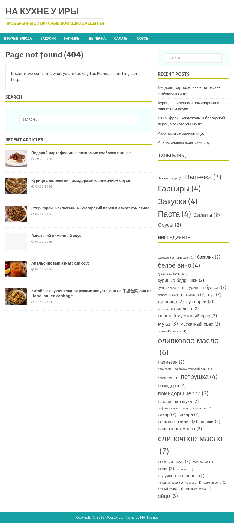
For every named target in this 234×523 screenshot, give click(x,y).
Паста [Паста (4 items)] (174, 214)
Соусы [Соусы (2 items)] (169, 225)
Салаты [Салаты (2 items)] (206, 215)
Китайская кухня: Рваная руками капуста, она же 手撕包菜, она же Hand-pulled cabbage (91, 293)
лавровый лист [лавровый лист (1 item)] (170, 295)
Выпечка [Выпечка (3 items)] (203, 177)
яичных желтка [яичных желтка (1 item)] (198, 489)
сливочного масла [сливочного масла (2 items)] (180, 429)
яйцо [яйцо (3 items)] (168, 496)
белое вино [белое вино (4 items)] (179, 266)
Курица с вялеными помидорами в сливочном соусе (80, 180)
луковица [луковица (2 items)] (171, 301)
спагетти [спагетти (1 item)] (184, 469)
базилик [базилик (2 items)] (208, 257)
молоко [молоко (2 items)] (188, 308)
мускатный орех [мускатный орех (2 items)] (200, 324)
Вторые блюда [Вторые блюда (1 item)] (170, 178)
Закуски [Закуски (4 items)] (177, 201)
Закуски (48, 38)
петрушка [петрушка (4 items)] (199, 377)
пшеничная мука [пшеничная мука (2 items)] (178, 401)
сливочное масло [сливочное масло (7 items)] (190, 446)
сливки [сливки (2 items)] (209, 421)
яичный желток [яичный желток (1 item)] (170, 489)
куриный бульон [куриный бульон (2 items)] (206, 287)
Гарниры (72, 38)
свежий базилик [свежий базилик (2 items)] (177, 421)
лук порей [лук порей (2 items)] (199, 301)
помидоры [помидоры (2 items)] (171, 385)
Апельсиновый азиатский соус (60, 263)
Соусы (143, 38)
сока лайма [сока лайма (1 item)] (203, 462)
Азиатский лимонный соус (56, 236)
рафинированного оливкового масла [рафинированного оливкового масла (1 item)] (185, 408)
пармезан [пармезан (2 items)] (171, 362)
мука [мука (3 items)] (168, 324)
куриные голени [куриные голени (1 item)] (171, 288)
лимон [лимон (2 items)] (195, 294)
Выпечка (97, 38)
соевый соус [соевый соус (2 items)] (174, 461)
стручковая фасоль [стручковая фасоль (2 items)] (181, 476)
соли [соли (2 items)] (166, 468)
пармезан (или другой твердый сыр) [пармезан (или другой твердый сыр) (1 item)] (185, 369)
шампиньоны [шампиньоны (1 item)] (215, 482)
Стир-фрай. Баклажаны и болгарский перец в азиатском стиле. (91, 208)
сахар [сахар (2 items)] (167, 414)
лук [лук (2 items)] (214, 294)
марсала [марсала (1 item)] (166, 309)
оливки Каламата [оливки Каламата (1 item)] (172, 331)
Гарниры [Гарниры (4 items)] (179, 189)
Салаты (121, 38)
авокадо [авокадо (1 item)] (166, 257)
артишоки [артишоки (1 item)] (185, 257)
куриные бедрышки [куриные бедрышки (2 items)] (181, 280)
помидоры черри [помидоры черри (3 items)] (183, 393)
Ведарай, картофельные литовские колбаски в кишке (81, 153)
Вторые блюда (18, 38)
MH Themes (149, 517)
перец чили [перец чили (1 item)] (168, 378)
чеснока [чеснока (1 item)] (193, 482)
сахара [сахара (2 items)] (189, 414)
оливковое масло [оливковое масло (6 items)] (188, 347)
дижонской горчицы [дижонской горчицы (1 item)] (174, 274)
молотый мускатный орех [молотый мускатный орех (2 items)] (187, 316)
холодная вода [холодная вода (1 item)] (170, 482)
